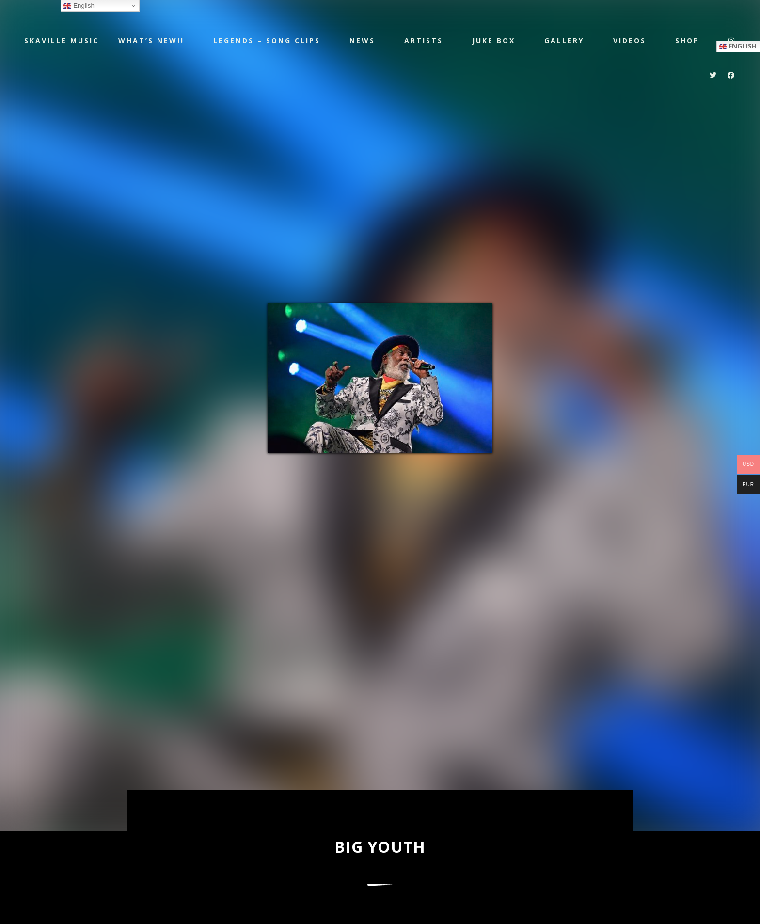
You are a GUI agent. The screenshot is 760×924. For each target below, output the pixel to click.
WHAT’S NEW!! (151, 40)
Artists (423, 40)
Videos (629, 40)
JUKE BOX (493, 40)
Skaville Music (61, 40)
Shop (687, 40)
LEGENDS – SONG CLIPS (266, 40)
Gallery (564, 40)
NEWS (362, 40)
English (78, 6)
